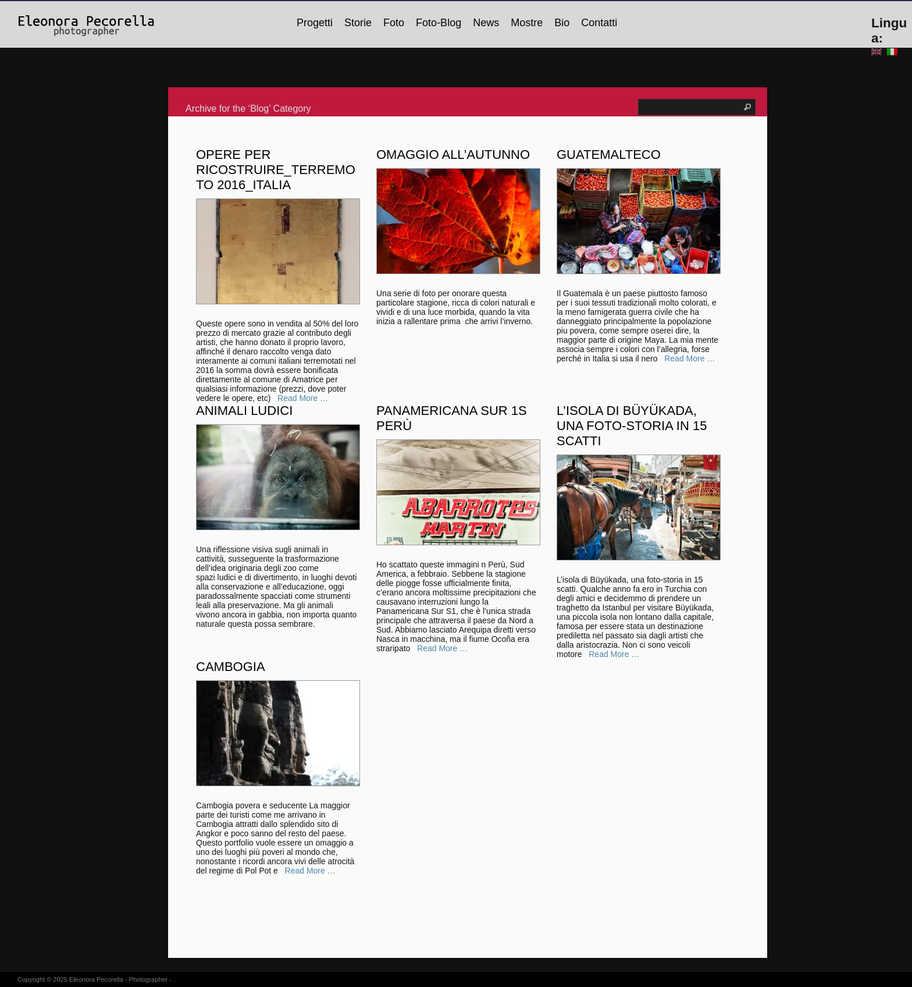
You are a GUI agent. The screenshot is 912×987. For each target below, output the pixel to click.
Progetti (315, 23)
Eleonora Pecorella (96, 979)
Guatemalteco (609, 154)
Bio (561, 23)
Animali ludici (244, 410)
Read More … (686, 358)
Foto (393, 23)
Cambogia (230, 666)
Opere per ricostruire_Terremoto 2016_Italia (275, 169)
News (486, 23)
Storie (358, 23)
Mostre (527, 23)
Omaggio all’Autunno (453, 154)
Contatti (599, 23)
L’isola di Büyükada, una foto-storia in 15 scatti (632, 425)
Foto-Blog (438, 23)
